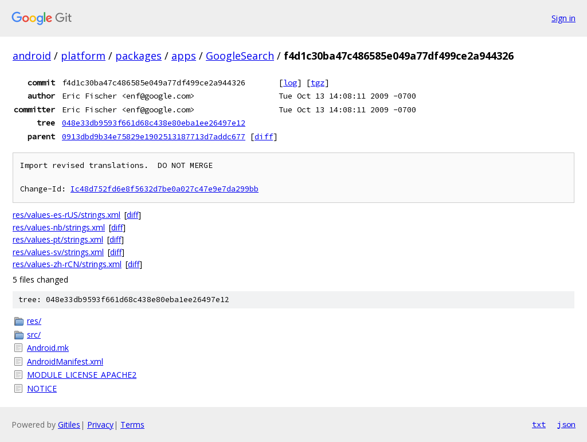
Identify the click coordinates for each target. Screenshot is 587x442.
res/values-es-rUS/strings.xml (66, 214)
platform (83, 55)
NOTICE (42, 388)
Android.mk (48, 347)
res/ (34, 320)
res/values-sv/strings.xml (58, 252)
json (566, 424)
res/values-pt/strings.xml (58, 239)
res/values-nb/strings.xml (59, 227)
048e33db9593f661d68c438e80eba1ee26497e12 (153, 123)
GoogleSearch (240, 55)
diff (264, 136)
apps (183, 55)
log (290, 82)
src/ (34, 334)
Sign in (563, 18)
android (32, 55)
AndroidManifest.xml (65, 361)
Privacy (100, 424)
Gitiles (69, 424)
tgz (317, 82)
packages (138, 55)
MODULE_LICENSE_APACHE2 (81, 374)
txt (539, 424)
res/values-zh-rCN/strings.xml (67, 264)
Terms (132, 424)
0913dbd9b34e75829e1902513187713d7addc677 (153, 136)
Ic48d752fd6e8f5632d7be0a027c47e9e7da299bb (165, 189)
